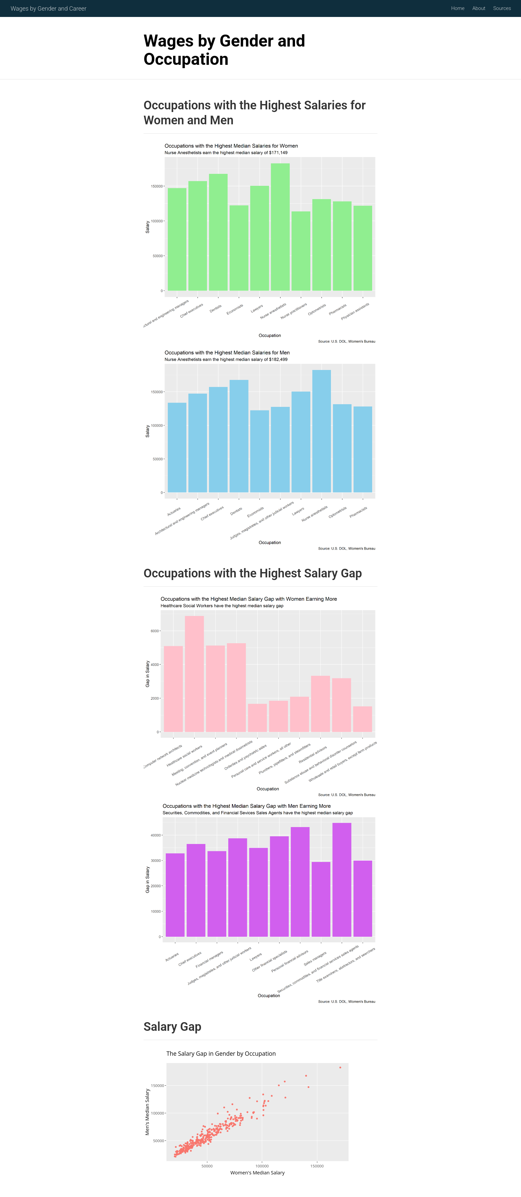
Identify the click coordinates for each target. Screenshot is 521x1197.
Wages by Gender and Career (48, 8)
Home (458, 9)
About (478, 9)
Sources (502, 9)
